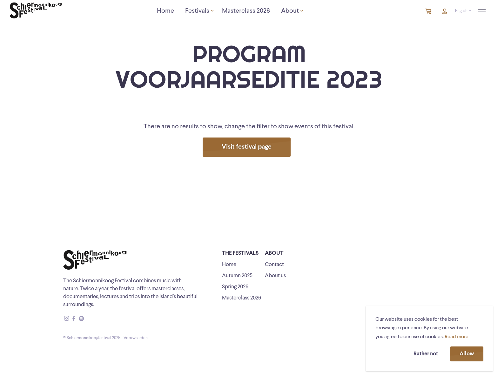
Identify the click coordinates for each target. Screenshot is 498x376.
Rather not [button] (426, 354)
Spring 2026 (235, 287)
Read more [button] (456, 336)
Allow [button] (467, 354)
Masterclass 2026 (241, 298)
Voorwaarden (136, 338)
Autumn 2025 (237, 276)
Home (229, 264)
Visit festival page (247, 147)
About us (275, 276)
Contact (274, 264)
